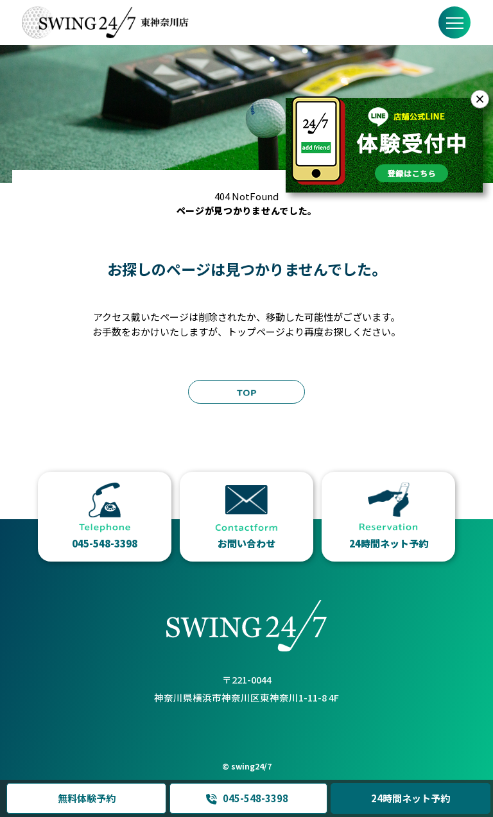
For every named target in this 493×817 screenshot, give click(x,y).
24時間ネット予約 (410, 798)
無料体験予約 (86, 798)
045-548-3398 (246, 798)
